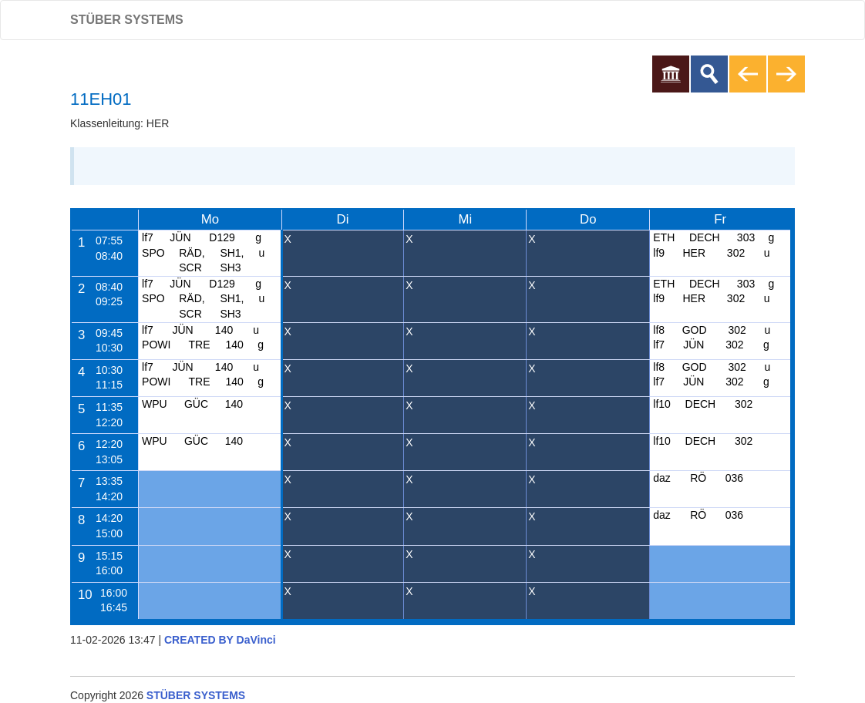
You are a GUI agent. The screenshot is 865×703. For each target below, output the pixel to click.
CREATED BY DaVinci (220, 640)
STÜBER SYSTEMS (126, 19)
